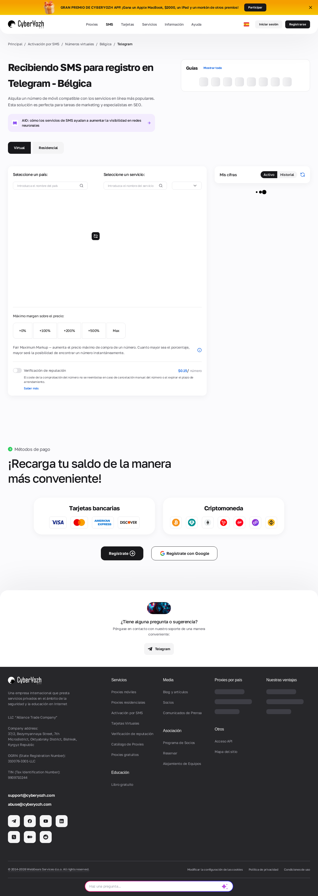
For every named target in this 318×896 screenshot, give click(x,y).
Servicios (149, 24)
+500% (93, 330)
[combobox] (187, 186)
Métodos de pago (32, 449)
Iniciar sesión (268, 24)
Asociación (172, 731)
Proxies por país (228, 680)
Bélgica (106, 44)
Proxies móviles (123, 692)
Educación (120, 772)
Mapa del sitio (226, 751)
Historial (287, 174)
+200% (69, 330)
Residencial (48, 148)
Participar (255, 7)
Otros (219, 729)
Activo (269, 174)
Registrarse (297, 24)
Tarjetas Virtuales (125, 723)
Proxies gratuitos (124, 754)
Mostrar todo (212, 68)
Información (174, 24)
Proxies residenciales (128, 702)
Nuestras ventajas (281, 680)
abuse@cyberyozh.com (29, 804)
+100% (45, 330)
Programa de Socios (179, 742)
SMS (109, 24)
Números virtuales (79, 44)
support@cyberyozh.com (31, 795)
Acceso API (223, 741)
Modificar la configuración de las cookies (214, 869)
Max (116, 330)
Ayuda (196, 24)
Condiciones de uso (297, 869)
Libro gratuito (122, 784)
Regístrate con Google (184, 553)
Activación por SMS (43, 44)
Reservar (170, 753)
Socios (168, 702)
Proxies (92, 24)
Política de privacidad (263, 869)
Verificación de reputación (132, 734)
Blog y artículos (175, 692)
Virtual (19, 148)
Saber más (31, 388)
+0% (22, 330)
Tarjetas (127, 24)
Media (168, 680)
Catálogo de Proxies (127, 744)
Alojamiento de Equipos (182, 763)
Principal (15, 44)
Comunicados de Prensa (182, 713)
